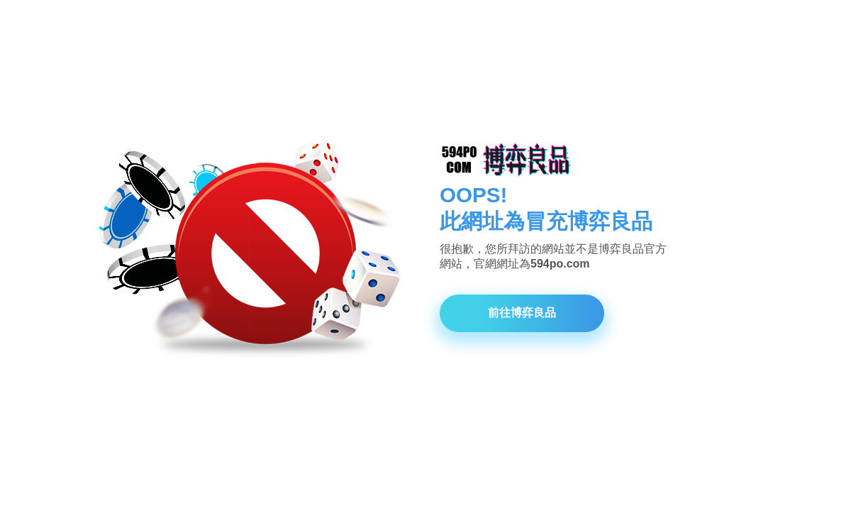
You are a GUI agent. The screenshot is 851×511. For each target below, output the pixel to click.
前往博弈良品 (522, 313)
